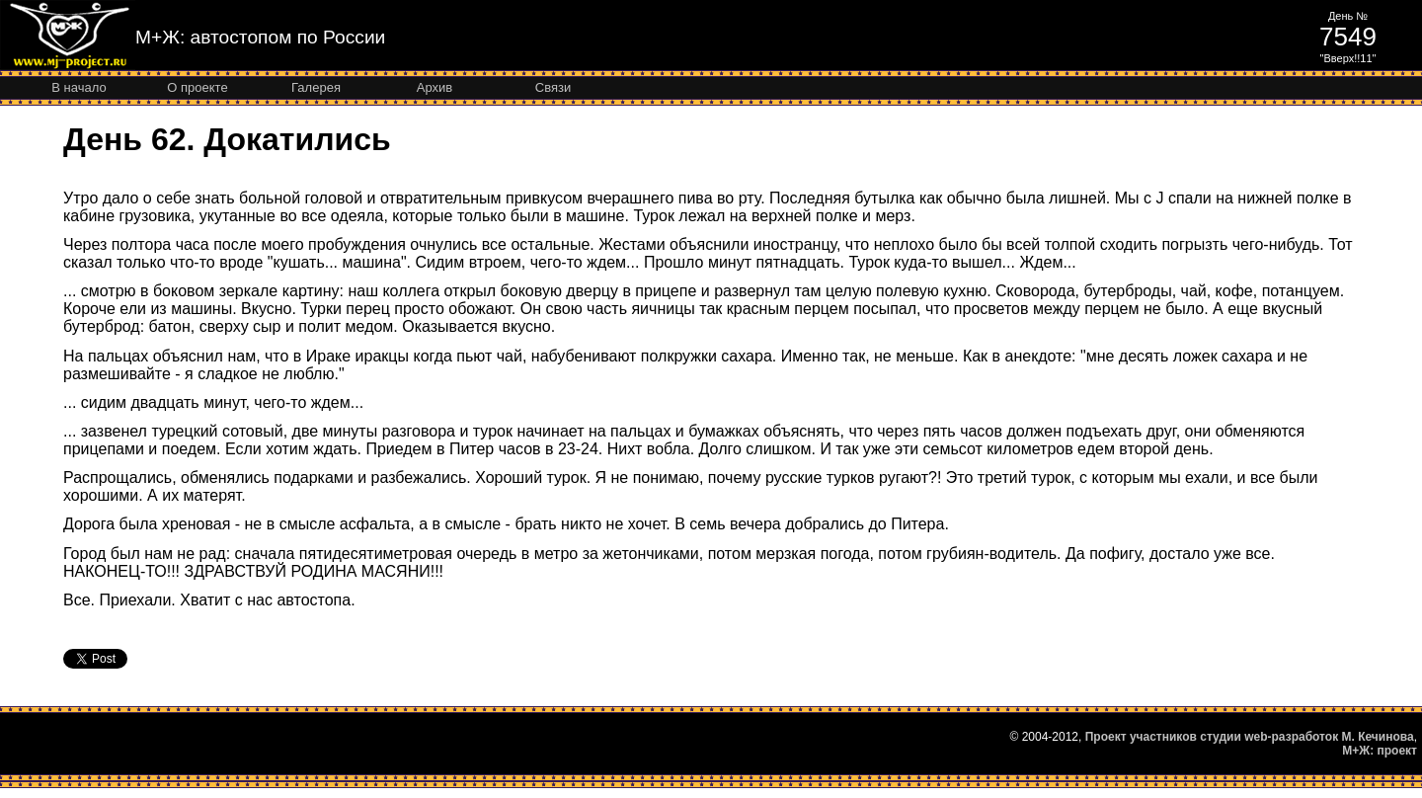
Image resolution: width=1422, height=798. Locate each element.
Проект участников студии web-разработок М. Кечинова (1249, 737)
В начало (78, 87)
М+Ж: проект (1379, 751)
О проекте (197, 87)
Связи (553, 87)
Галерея (316, 87)
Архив (434, 87)
